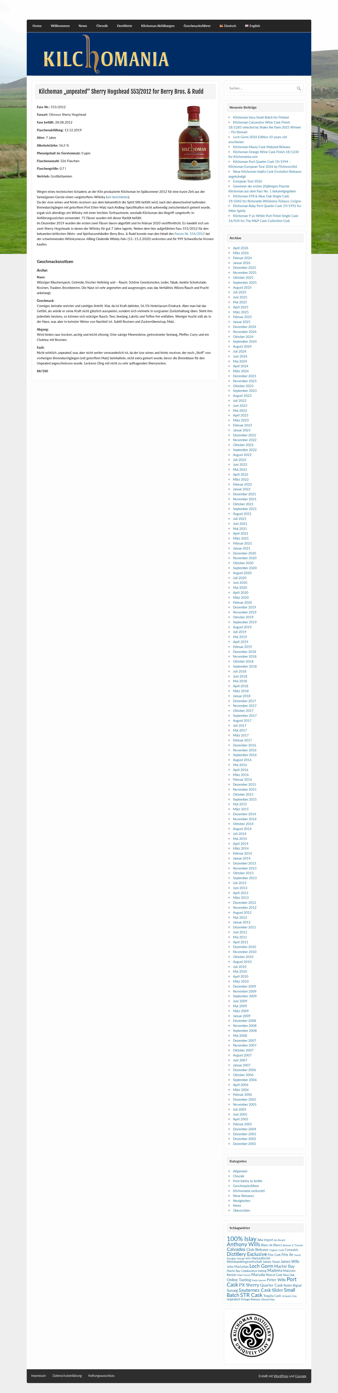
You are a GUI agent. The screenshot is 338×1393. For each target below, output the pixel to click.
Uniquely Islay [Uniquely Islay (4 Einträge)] (289, 1296)
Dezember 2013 (244, 863)
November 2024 (245, 332)
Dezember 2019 (244, 607)
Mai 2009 (240, 1006)
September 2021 (245, 509)
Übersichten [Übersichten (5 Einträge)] (268, 1299)
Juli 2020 (239, 578)
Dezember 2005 (244, 1099)
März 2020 (241, 597)
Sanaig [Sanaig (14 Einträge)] (232, 1290)
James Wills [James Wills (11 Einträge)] (290, 1261)
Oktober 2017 (243, 710)
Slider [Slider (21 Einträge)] (277, 1290)
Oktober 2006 (243, 1075)
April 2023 (240, 415)
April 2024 (240, 366)
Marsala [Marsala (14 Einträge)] (258, 1274)
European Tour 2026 (247, 181)
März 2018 (241, 691)
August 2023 (242, 395)
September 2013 (245, 878)
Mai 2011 (240, 937)
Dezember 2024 (244, 327)
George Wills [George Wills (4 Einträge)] (244, 1258)
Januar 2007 (241, 1065)
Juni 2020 (240, 582)
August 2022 (242, 455)
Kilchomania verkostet (249, 1191)
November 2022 (245, 440)
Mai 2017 (240, 730)
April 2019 (240, 642)
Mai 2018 (240, 681)
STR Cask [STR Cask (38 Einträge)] (251, 1295)
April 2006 (240, 1085)
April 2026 (240, 248)
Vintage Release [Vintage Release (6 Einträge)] (250, 1299)
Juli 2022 (239, 460)
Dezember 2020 (244, 553)
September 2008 (245, 1030)
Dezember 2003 (244, 1134)
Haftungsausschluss (101, 1375)
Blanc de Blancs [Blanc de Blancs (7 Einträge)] (271, 1245)
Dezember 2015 (244, 784)
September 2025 (245, 282)
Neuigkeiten (241, 1201)
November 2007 (245, 1045)
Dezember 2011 (244, 927)
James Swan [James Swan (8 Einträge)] (271, 1261)
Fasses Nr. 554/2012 (190, 234)
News (83, 26)
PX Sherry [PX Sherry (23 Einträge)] (249, 1285)
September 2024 (245, 341)
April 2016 (240, 770)
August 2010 (242, 962)
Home (37, 26)
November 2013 (245, 868)
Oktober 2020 (243, 563)
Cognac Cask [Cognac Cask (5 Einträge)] (276, 1250)
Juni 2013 (240, 888)
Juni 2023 (240, 405)
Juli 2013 (239, 883)
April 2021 (240, 533)
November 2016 (245, 750)
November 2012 (245, 907)
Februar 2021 (242, 543)
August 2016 (242, 760)
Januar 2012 (241, 922)
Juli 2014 (239, 834)
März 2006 (241, 1090)
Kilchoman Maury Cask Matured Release (261, 147)
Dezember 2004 (244, 1129)
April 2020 (240, 592)
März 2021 (241, 538)
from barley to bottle (247, 1181)
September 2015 (245, 799)
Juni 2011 (240, 932)
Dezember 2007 (244, 1040)
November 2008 (245, 1025)
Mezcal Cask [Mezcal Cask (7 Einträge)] (274, 1275)
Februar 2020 (242, 602)
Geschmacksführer (197, 26)
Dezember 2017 (244, 701)
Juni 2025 (240, 297)
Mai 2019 (240, 637)
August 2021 (242, 514)
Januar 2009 (241, 1016)
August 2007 (242, 1055)
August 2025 (242, 287)
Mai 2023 (240, 410)
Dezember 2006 (244, 1070)
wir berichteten (117, 197)
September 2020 (245, 568)
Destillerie (124, 26)
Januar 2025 (241, 322)
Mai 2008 (240, 1035)
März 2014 (241, 848)
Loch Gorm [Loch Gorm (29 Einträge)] (261, 1266)
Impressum (38, 1375)
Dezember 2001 (244, 1144)
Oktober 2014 (243, 824)
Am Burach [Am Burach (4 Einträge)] (279, 1240)
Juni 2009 (240, 1001)
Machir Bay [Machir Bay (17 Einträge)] (284, 1266)
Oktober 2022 (243, 445)
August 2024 (242, 346)
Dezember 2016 (244, 745)
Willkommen (60, 26)
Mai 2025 (240, 302)
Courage (300, 1376)
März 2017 (241, 735)
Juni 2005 (240, 1114)
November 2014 (245, 819)
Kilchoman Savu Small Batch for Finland (261, 117)
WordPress (281, 1376)
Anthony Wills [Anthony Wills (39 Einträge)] (243, 1244)
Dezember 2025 (244, 267)
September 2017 (245, 715)
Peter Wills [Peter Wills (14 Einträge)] (276, 1279)
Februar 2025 (242, 317)
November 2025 (245, 272)
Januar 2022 (241, 489)
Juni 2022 (240, 464)
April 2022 (240, 474)
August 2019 (242, 627)
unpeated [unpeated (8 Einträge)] (233, 1299)
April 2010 (240, 976)
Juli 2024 (239, 351)
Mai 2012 (240, 917)
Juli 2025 (239, 292)
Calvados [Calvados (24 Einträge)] (236, 1249)
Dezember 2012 (244, 902)
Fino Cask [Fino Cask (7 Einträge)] (274, 1255)
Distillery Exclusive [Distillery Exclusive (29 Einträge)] (247, 1254)
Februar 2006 (242, 1094)
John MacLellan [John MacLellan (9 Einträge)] (238, 1266)
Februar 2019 (242, 647)
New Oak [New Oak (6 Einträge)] (288, 1275)
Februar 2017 (242, 740)
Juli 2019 (239, 632)
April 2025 (240, 307)
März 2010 (241, 981)
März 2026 (241, 253)
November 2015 (245, 789)
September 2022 (245, 450)
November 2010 (245, 952)
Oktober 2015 (243, 794)
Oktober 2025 (243, 277)
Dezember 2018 (244, 652)
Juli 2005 (239, 1109)
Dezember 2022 (244, 435)
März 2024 (241, 371)
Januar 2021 (241, 548)
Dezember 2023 (244, 376)
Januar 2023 (241, 430)
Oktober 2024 (243, 337)
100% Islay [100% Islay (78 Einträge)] (242, 1238)
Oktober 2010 (243, 957)
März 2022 (241, 479)
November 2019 (245, 612)
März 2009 (241, 1011)
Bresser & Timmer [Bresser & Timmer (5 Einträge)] (293, 1245)
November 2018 (245, 656)
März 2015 (241, 809)
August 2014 (242, 829)
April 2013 (240, 893)
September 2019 (245, 622)
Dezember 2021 (244, 494)
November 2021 (245, 499)
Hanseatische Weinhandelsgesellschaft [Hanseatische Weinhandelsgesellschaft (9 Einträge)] (248, 1259)
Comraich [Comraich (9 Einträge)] (291, 1250)
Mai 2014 (240, 839)
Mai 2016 (240, 765)
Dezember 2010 (244, 947)
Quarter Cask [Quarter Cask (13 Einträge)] (271, 1285)
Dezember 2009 (244, 986)
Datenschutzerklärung (67, 1375)
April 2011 (240, 942)
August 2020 (242, 573)
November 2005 (245, 1104)
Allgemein (240, 1171)
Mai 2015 (240, 804)
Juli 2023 (239, 400)
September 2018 (245, 666)
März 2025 (241, 312)
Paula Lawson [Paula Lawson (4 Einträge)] (259, 1280)
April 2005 (240, 1119)
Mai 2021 (240, 528)
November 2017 (245, 706)
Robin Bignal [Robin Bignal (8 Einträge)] (293, 1285)
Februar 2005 (242, 1124)
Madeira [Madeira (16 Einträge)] (274, 1270)
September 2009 (245, 996)
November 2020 (245, 558)
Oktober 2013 (243, 873)
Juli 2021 (239, 519)
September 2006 (245, 1080)
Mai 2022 (240, 469)
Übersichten (241, 1210)
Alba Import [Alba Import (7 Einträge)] (265, 1240)
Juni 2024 (240, 356)
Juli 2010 (239, 967)
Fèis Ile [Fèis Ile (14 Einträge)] (287, 1254)
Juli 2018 (239, 671)
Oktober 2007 (243, 1050)
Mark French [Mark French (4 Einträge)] (243, 1275)
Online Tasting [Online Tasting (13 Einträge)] (239, 1279)
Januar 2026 (241, 263)
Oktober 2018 (243, 661)
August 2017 (242, 720)
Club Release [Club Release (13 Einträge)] (257, 1249)
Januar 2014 (241, 858)
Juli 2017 (239, 725)
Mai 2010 (240, 971)
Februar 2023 (242, 425)
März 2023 (241, 420)
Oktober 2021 (243, 504)
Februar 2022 (242, 484)
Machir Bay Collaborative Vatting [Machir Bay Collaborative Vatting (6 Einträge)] (246, 1271)
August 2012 (242, 912)
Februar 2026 (242, 258)
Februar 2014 (242, 853)
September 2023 (245, 391)
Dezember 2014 (244, 814)
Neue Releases (243, 1196)
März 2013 (241, 897)
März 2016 (241, 775)
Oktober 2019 (243, 617)
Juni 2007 (240, 1060)
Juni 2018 (240, 676)
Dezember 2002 (244, 1139)
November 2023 (245, 381)
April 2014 (240, 843)
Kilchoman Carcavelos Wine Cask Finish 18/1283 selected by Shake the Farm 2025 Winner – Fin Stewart (264, 127)
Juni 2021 (240, 524)
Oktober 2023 (243, 386)
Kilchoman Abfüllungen (157, 26)
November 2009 (245, 991)
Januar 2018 (241, 696)
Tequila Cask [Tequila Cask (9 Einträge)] (272, 1296)
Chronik (102, 26)
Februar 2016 (242, 779)
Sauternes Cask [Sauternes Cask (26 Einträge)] (255, 1290)
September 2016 (245, 755)
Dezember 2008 (244, 1021)
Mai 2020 (240, 587)
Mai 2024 (240, 361)
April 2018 (240, 686)
